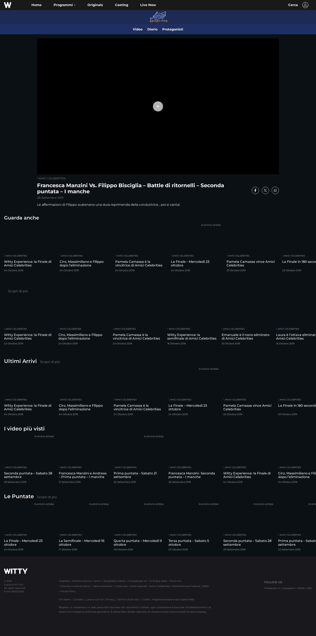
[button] (64, 5)
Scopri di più (18, 291)
